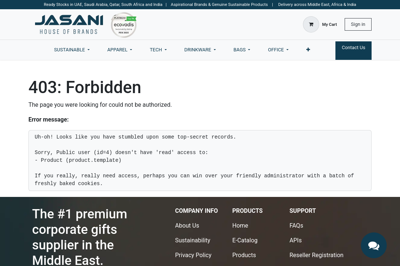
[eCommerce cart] (320, 24)
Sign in (358, 24)
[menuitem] (72, 50)
